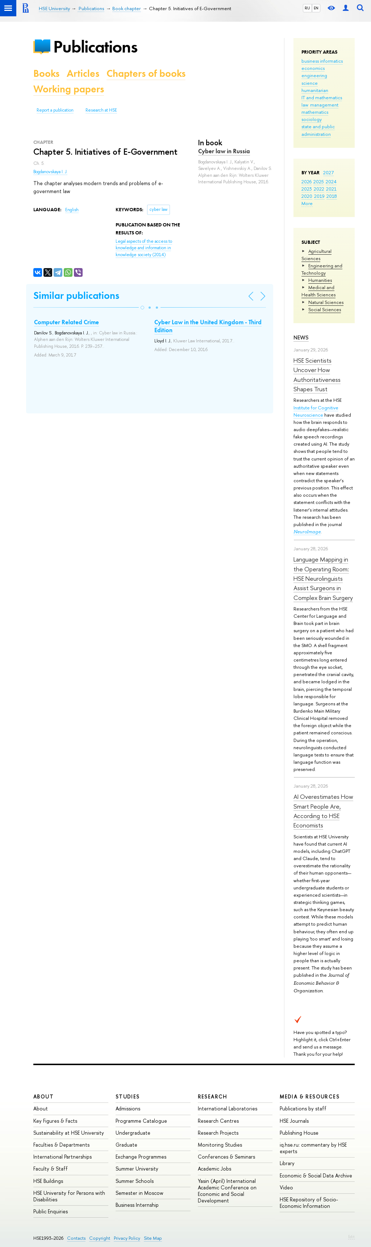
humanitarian (314, 90)
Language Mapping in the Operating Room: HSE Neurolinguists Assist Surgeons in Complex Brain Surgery (323, 578)
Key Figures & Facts (55, 1120)
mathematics (314, 112)
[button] (142, 307)
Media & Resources (309, 1096)
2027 (328, 172)
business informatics (322, 61)
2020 (306, 196)
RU (307, 8)
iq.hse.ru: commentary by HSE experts (313, 1148)
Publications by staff (303, 1108)
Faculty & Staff (50, 1168)
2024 (331, 181)
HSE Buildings (48, 1180)
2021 (331, 188)
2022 (319, 188)
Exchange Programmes (141, 1156)
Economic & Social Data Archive (316, 1175)
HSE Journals (294, 1120)
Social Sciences (324, 309)
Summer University (137, 1168)
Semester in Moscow (139, 1192)
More (307, 203)
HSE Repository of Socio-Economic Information (309, 1202)
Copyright (99, 1238)
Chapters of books (146, 73)
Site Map (153, 1238)
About (43, 1096)
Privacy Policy (127, 1238)
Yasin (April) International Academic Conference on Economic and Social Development (227, 1190)
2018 (331, 196)
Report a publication (55, 110)
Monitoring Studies (220, 1144)
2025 (318, 181)
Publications (95, 47)
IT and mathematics (321, 97)
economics (313, 68)
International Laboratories (227, 1108)
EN (316, 8)
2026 (306, 181)
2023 (306, 188)
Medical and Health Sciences (318, 291)
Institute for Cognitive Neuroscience (315, 411)
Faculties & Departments (61, 1144)
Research (213, 1096)
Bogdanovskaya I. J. (50, 172)
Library (287, 1163)
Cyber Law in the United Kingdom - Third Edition (208, 326)
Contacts (76, 1238)
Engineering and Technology (321, 269)
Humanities (320, 280)
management (324, 104)
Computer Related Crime (66, 322)
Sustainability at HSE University (68, 1132)
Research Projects (218, 1132)
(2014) (144, 248)
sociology (311, 119)
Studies (128, 1096)
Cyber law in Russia (224, 151)
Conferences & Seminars (226, 1156)
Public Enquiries (50, 1211)
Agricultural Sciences (316, 255)
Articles (83, 73)
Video (286, 1187)
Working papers (68, 89)
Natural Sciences (325, 302)
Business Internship (137, 1204)
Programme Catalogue (141, 1120)
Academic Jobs (214, 1168)
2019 (319, 196)
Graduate (126, 1144)
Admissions (128, 1108)
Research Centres (218, 1120)
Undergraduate (133, 1132)
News (301, 337)
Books (46, 73)
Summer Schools (135, 1180)
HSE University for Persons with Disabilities (69, 1196)
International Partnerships (62, 1156)
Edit (351, 1236)
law (304, 104)
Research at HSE (101, 110)
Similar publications (76, 295)
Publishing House (299, 1132)
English (72, 210)
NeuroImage (307, 532)
